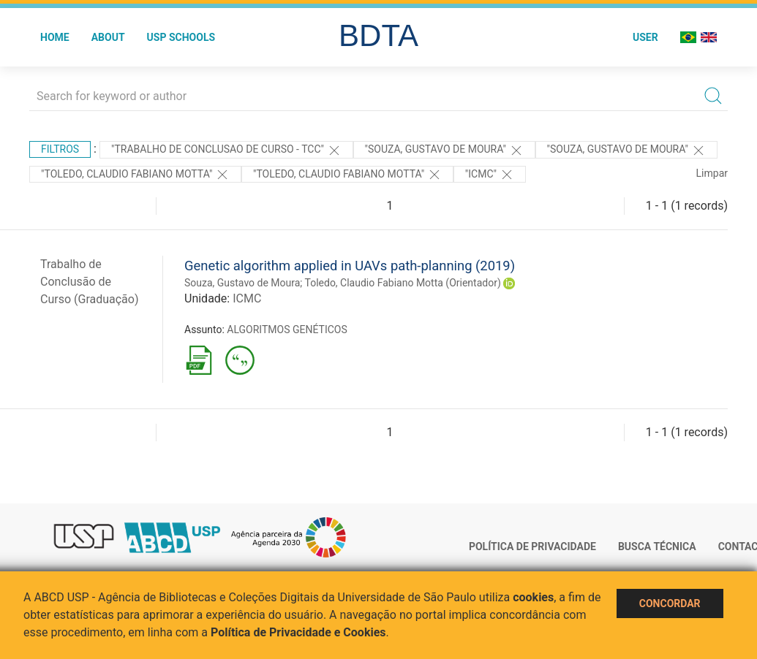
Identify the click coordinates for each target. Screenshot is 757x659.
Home (54, 37)
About (108, 37)
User (645, 37)
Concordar (670, 603)
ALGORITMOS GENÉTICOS (287, 329)
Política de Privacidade (532, 546)
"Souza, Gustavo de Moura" (444, 150)
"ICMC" (489, 174)
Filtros (60, 149)
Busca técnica (657, 546)
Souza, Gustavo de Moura (242, 283)
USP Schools (181, 37)
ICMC (247, 298)
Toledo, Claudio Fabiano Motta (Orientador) (403, 283)
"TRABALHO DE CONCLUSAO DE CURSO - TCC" (226, 150)
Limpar (712, 173)
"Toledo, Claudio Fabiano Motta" (135, 174)
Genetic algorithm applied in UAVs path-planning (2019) (349, 265)
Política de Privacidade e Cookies (298, 632)
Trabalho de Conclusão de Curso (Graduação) (89, 281)
